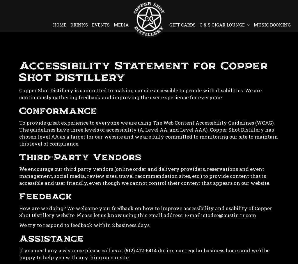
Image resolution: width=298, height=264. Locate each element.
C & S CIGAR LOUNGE (225, 25)
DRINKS (79, 25)
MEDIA (121, 25)
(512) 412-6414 (140, 250)
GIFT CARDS (183, 25)
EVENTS (101, 25)
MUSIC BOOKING (272, 25)
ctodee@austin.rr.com (229, 215)
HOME (60, 25)
